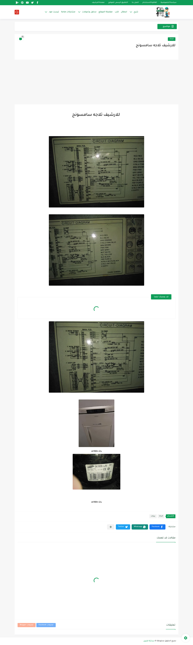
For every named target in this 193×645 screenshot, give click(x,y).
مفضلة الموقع (106, 12)
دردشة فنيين (148, 641)
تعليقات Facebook (46, 625)
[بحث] (17, 12)
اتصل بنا (135, 3)
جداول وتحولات (89, 12)
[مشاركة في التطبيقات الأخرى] (110, 527)
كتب (117, 12)
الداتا (171, 39)
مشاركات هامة (68, 12)
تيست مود (54, 12)
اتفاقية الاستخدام (150, 3)
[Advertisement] (96, 82)
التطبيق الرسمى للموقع (118, 3)
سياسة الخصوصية (168, 3)
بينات (153, 516)
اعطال (124, 12)
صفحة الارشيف (98, 3)
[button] (157, 527)
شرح (136, 12)
